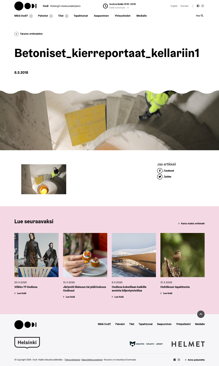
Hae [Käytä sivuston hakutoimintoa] (199, 15)
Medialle (141, 15)
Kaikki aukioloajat (119, 7)
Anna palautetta (196, 359)
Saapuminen (101, 15)
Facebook (165, 170)
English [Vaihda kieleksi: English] (174, 6)
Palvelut (43, 15)
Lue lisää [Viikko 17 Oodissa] (21, 293)
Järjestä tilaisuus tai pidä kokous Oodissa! (84, 288)
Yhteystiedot (122, 15)
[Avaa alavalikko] (30, 16)
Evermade (131, 359)
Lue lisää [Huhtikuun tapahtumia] (167, 293)
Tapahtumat (81, 15)
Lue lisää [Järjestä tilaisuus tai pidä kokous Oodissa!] (70, 296)
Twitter (164, 176)
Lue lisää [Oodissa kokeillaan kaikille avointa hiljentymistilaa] (119, 296)
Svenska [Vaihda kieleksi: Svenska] (184, 6)
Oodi (25, 5)
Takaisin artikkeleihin (28, 33)
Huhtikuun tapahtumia (175, 287)
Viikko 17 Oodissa (25, 287)
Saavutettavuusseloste (91, 359)
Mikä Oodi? (21, 15)
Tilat (61, 15)
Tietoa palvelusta (72, 359)
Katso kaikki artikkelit (193, 223)
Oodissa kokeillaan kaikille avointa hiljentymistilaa (129, 288)
